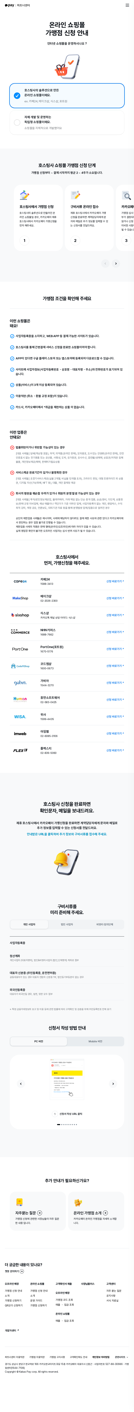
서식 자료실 (112, 1300)
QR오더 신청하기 (14, 1305)
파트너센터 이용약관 (14, 1357)
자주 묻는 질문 (113, 1290)
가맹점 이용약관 (37, 1357)
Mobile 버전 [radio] (95, 1041)
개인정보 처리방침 (100, 1357)
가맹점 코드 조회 (64, 1299)
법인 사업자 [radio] (67, 924)
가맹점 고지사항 (57, 1357)
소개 (7, 1295)
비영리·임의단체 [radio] (104, 924)
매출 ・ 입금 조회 (65, 1304)
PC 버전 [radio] (38, 1041)
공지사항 (111, 1295)
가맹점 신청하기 (13, 1300)
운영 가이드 (36, 1300)
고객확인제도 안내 (78, 1357)
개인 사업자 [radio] (29, 924)
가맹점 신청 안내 (13, 1290)
